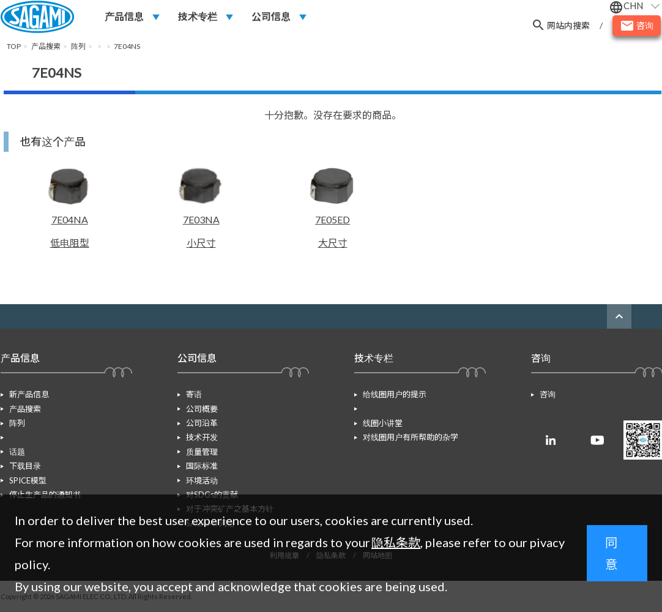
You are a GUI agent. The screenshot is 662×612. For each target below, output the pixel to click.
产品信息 (124, 16)
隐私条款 (395, 542)
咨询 (548, 394)
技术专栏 (197, 16)
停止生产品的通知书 (45, 480)
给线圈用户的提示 (394, 394)
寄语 (194, 394)
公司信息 (271, 16)
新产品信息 (29, 394)
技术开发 (202, 437)
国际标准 (202, 466)
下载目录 (25, 452)
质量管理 (202, 452)
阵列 (17, 423)
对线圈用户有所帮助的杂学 (410, 423)
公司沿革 (202, 423)
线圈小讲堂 (383, 409)
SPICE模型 (27, 466)
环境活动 (202, 480)
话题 (17, 437)
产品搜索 (25, 409)
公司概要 (202, 409)
